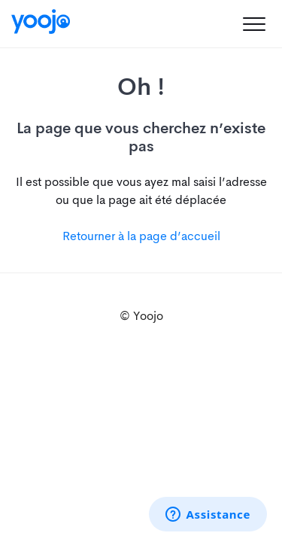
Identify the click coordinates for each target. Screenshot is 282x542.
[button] (254, 24)
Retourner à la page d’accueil (141, 236)
